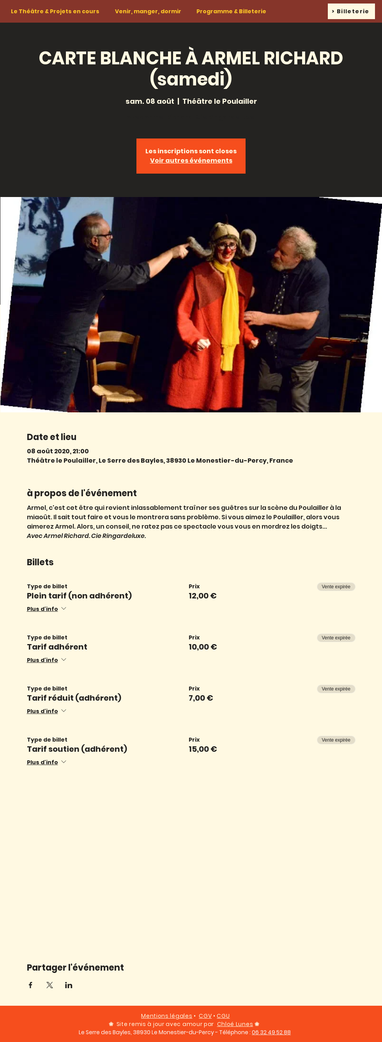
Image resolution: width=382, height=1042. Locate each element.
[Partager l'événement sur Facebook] (30, 985)
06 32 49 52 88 (271, 1032)
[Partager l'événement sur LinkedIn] (69, 985)
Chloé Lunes (235, 1024)
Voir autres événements (191, 160)
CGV (205, 1016)
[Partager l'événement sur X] (49, 985)
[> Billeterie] (351, 11)
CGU (223, 1016)
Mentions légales (166, 1016)
